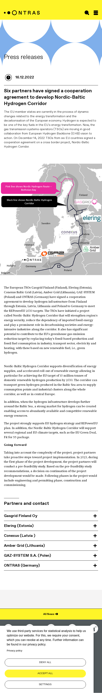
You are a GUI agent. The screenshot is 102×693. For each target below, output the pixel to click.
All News (48, 613)
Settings (45, 684)
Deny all (45, 662)
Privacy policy (14, 650)
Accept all (45, 673)
